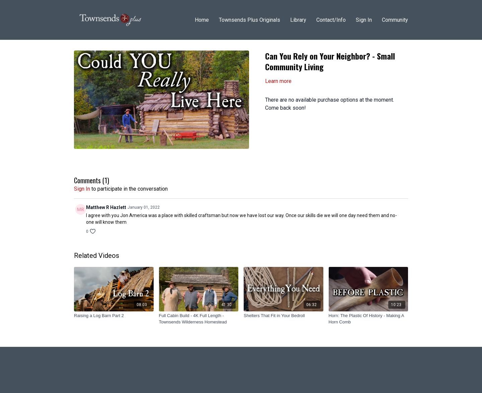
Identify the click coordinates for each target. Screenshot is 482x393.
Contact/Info (331, 20)
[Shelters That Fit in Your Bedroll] (283, 315)
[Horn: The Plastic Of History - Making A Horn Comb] (368, 318)
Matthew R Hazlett (106, 207)
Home (202, 20)
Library (298, 20)
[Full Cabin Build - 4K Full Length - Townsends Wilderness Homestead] (199, 318)
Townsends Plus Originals (249, 20)
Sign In (364, 20)
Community (395, 20)
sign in (82, 189)
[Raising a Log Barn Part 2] (114, 315)
